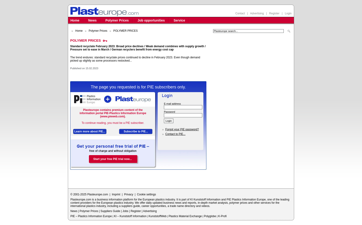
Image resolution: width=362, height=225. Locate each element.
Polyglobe (210, 216)
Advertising (257, 13)
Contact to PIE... (175, 134)
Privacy (128, 194)
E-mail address (172, 103)
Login (288, 13)
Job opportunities (151, 20)
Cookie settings (146, 194)
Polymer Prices (117, 20)
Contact (240, 13)
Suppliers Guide (110, 211)
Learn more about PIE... (89, 131)
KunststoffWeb (158, 216)
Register (274, 13)
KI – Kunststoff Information (130, 216)
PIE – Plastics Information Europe (91, 216)
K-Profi (222, 216)
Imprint (116, 194)
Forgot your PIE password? (182, 129)
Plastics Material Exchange (185, 216)
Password (169, 111)
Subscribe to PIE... (136, 131)
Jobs (125, 211)
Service (179, 20)
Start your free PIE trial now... (112, 159)
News (92, 20)
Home (74, 20)
